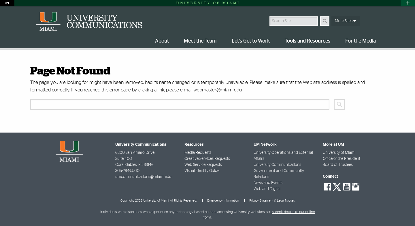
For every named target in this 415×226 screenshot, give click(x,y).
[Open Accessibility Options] (7, 3)
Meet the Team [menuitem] (200, 41)
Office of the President (341, 159)
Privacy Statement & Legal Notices (272, 200)
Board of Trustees (338, 165)
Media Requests (197, 153)
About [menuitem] (162, 41)
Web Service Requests (203, 165)
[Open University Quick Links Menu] (408, 3)
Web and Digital (267, 189)
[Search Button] (324, 21)
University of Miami (339, 153)
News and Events (268, 183)
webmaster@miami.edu (217, 89)
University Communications (277, 165)
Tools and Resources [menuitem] (307, 41)
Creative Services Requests (207, 159)
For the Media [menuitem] (360, 41)
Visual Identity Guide (201, 171)
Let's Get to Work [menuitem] (251, 41)
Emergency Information (223, 200)
